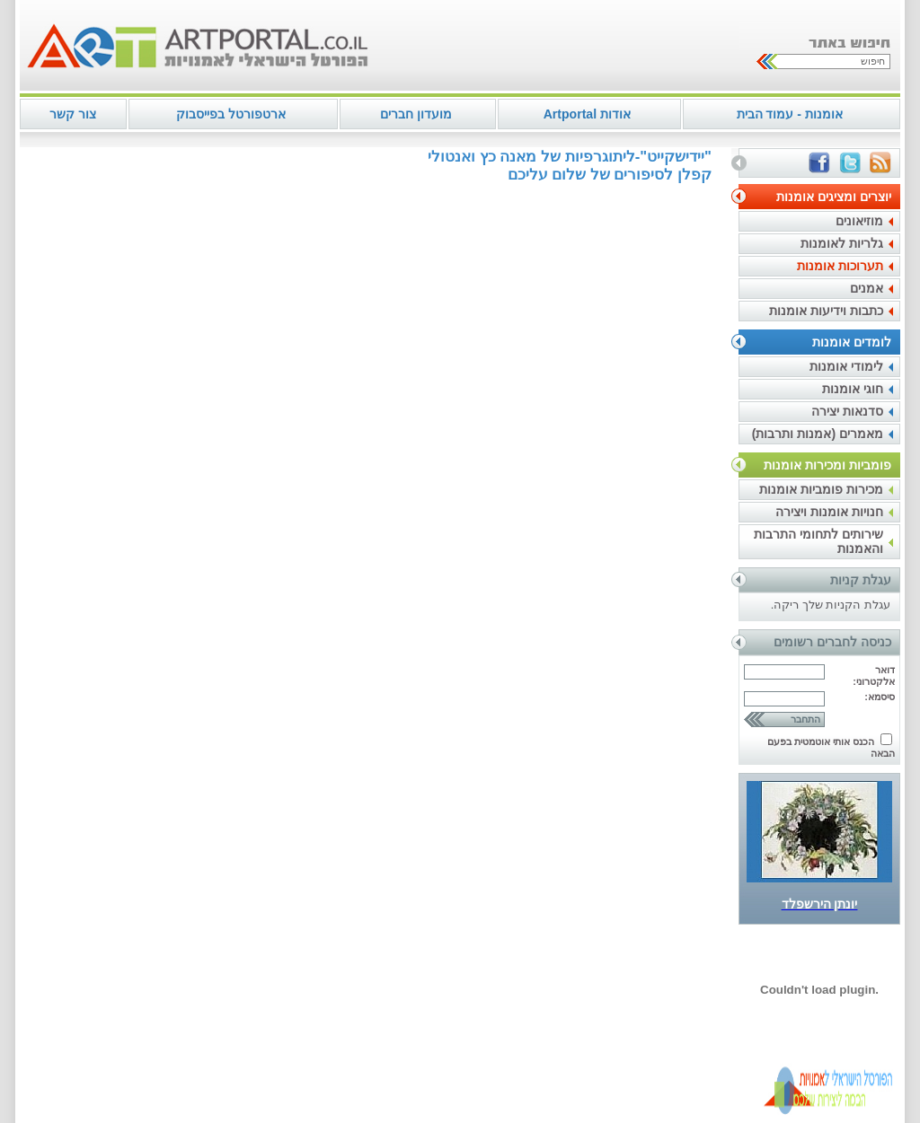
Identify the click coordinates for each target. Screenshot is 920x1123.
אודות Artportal (587, 114)
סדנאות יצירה (847, 411)
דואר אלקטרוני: (874, 675)
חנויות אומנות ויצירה (829, 511)
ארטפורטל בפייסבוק (231, 114)
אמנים (866, 288)
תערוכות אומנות (840, 266)
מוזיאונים (859, 221)
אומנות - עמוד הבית (790, 114)
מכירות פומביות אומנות (821, 489)
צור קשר (72, 114)
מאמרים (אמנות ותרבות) (817, 433)
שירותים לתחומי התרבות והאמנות (818, 541)
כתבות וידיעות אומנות (826, 310)
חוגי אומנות (852, 389)
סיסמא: (879, 696)
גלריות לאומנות (842, 243)
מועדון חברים (416, 114)
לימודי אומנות (846, 366)
